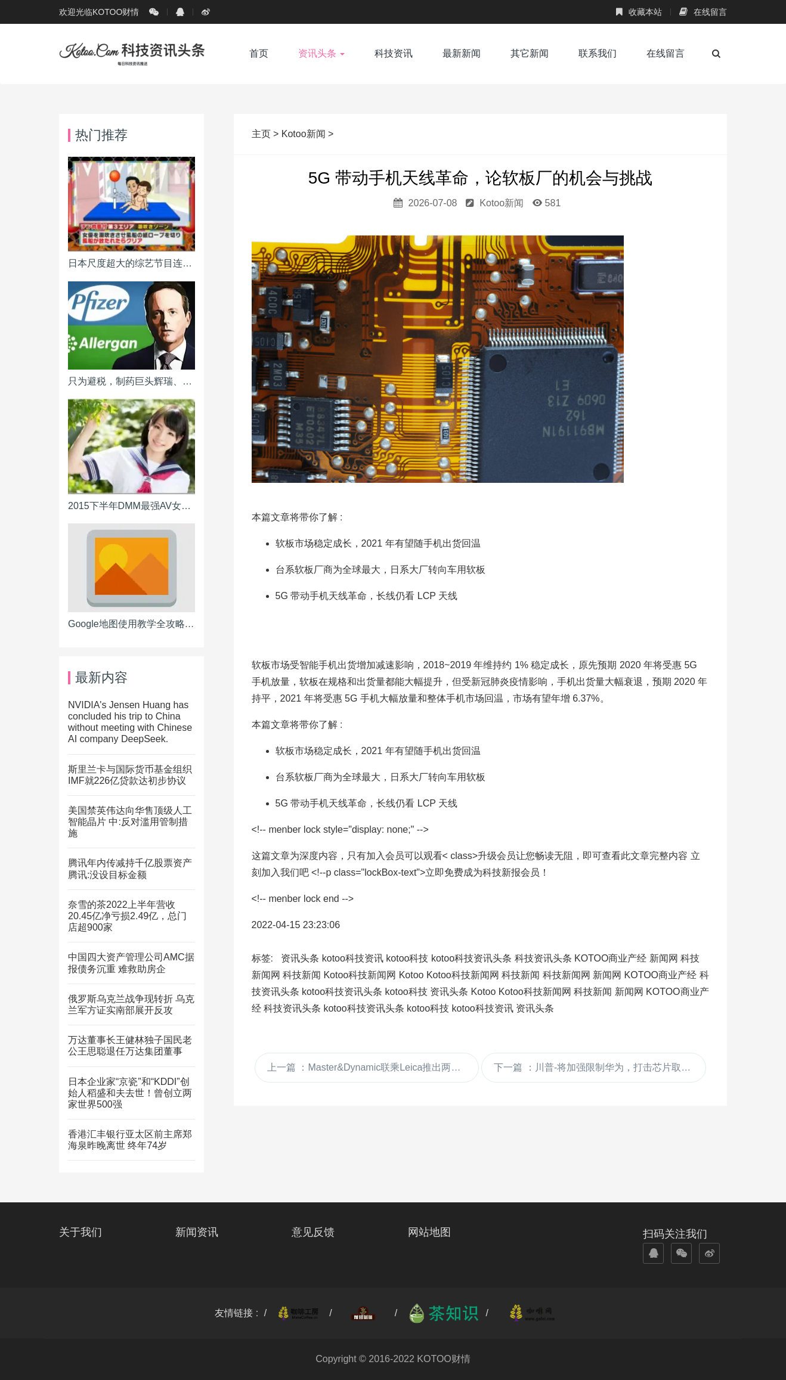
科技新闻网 (566, 975)
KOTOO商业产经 (610, 958)
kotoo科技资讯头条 (471, 958)
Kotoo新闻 (303, 134)
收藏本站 (639, 12)
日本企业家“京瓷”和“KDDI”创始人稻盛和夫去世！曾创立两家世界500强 (130, 1093)
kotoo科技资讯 (352, 958)
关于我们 (80, 1232)
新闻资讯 (196, 1232)
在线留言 (703, 12)
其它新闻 (529, 53)
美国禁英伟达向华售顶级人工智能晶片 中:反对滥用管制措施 (130, 821)
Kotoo (411, 975)
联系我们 (597, 53)
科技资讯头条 (543, 958)
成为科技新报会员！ (506, 872)
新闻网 (663, 958)
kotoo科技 (407, 958)
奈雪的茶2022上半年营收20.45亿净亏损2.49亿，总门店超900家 (127, 916)
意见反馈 (313, 1232)
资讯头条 (321, 53)
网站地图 (429, 1232)
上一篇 (373, 1067)
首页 (258, 53)
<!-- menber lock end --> (303, 899)
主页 (262, 134)
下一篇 (599, 1067)
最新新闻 (461, 53)
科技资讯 (394, 53)
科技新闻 (302, 975)
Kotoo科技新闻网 (359, 975)
